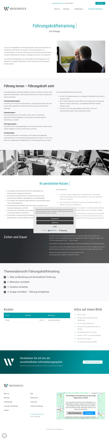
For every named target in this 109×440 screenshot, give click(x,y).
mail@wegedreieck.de (58, 3)
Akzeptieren (89, 413)
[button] (54, 277)
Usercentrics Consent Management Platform (84, 417)
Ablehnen (55, 222)
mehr (55, 226)
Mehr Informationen (75, 413)
